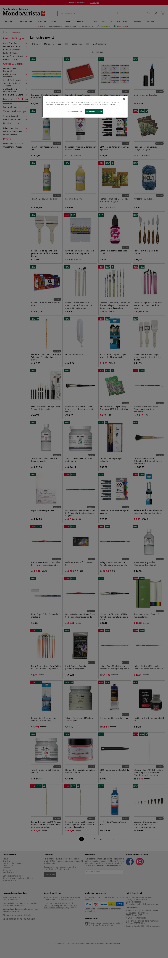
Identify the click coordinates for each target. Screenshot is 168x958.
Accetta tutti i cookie (94, 111)
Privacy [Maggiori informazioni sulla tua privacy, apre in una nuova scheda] (112, 104)
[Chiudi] (124, 99)
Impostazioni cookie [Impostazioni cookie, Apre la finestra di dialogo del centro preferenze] (74, 111)
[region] (85, 107)
